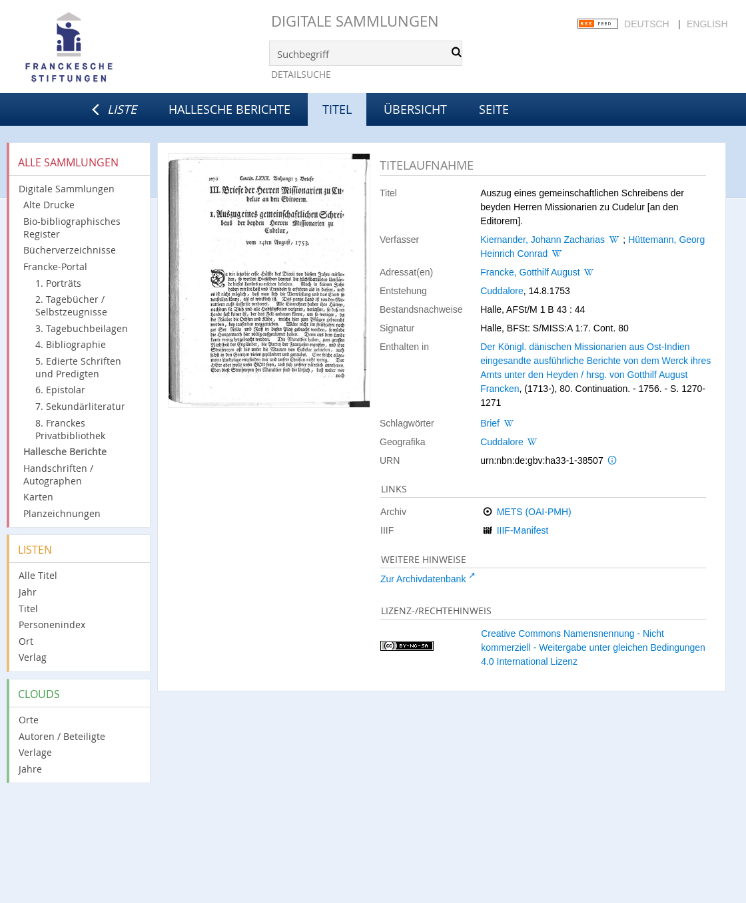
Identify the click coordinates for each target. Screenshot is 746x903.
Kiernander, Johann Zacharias (542, 239)
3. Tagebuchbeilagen (81, 328)
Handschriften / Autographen (58, 474)
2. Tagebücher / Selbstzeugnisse (71, 305)
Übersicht (415, 109)
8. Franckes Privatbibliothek (70, 429)
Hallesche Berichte (229, 109)
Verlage (35, 752)
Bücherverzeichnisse (69, 250)
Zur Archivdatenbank (423, 579)
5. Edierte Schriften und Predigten (78, 367)
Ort (26, 641)
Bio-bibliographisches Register (72, 227)
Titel (28, 608)
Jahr (28, 592)
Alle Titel (38, 575)
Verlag (33, 657)
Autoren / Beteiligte (62, 736)
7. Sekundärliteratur (80, 406)
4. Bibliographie (70, 344)
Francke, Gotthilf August (529, 272)
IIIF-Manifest (523, 530)
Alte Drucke (49, 204)
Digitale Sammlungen (355, 21)
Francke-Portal (55, 266)
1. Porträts (58, 283)
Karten (38, 496)
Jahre (30, 769)
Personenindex (52, 624)
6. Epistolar (60, 389)
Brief (490, 423)
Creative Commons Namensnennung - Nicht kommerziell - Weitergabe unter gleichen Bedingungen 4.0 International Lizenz (593, 647)
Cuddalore (502, 290)
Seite (494, 109)
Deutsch (646, 24)
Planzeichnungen (62, 513)
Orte (29, 719)
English (707, 24)
